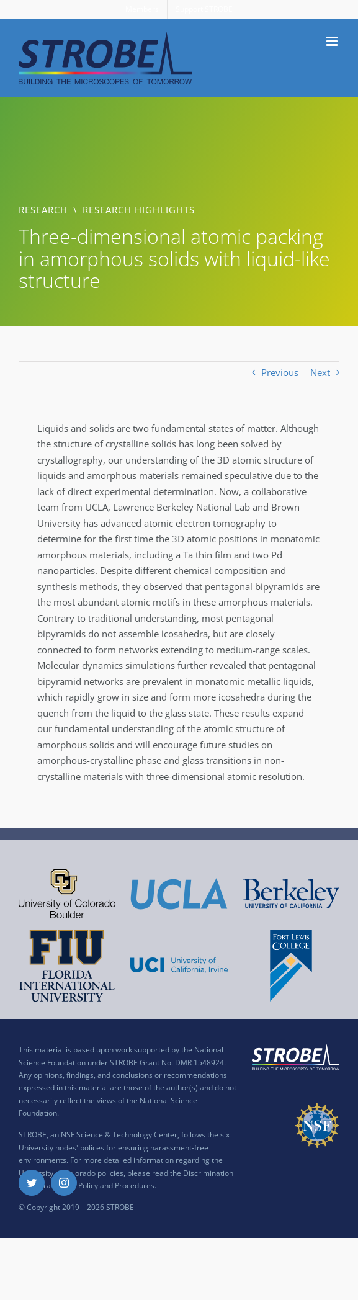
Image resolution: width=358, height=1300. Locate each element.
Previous (279, 372)
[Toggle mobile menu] (332, 41)
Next (320, 372)
